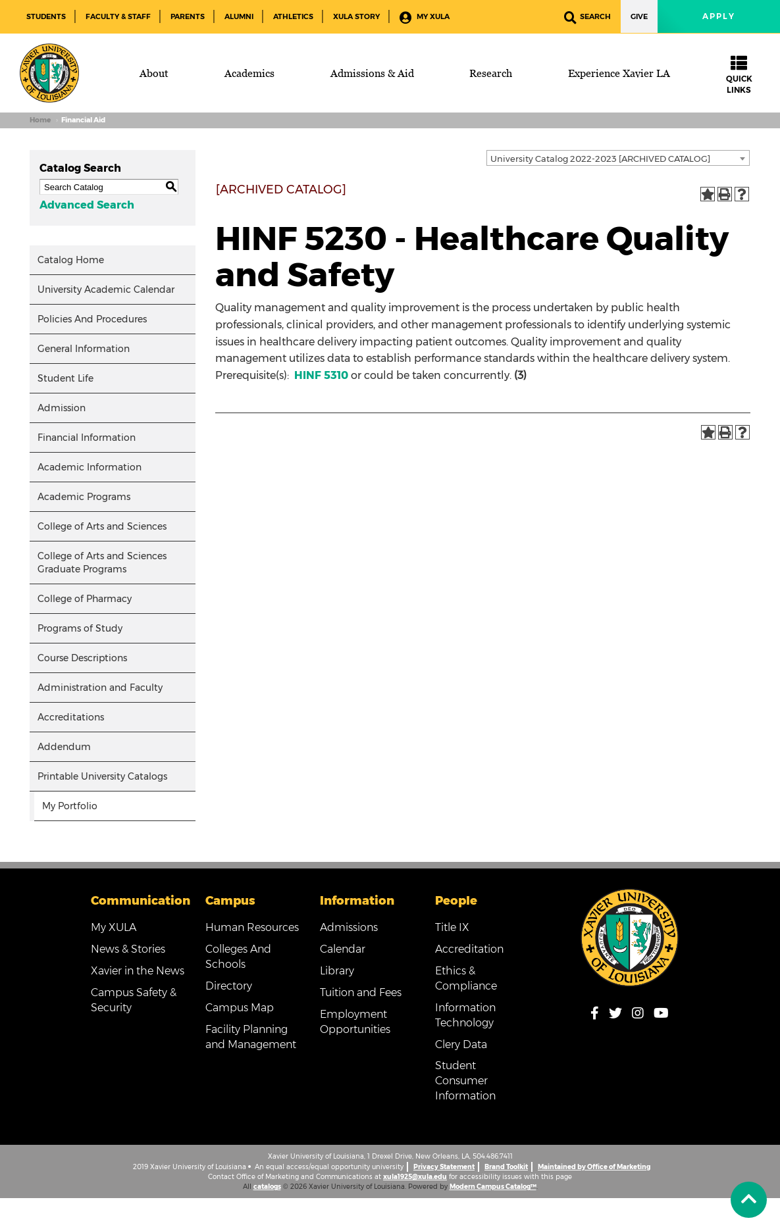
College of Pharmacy (85, 599)
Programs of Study (80, 628)
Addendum (64, 747)
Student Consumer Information (465, 1080)
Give (639, 16)
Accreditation (469, 949)
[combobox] (618, 158)
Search (587, 17)
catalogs (267, 1186)
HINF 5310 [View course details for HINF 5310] (321, 375)
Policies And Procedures (92, 319)
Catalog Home (71, 260)
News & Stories (128, 949)
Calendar (342, 949)
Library (337, 971)
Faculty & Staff (118, 16)
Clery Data (461, 1044)
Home (40, 120)
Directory (228, 986)
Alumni (238, 16)
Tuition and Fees (361, 992)
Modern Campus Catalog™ (493, 1186)
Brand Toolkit (506, 1167)
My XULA (425, 17)
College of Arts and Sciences (102, 526)
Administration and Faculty (100, 687)
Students (46, 16)
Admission (62, 408)
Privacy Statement (444, 1167)
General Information (84, 349)
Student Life (65, 378)
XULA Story (356, 16)
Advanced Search (86, 205)
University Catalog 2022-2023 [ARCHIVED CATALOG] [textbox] (600, 158)
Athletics (293, 16)
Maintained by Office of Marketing (594, 1167)
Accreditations (71, 717)
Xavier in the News (137, 971)
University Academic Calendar (106, 289)
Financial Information (87, 437)
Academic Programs (84, 497)
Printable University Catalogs (102, 776)
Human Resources (252, 927)
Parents (187, 16)
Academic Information (90, 467)
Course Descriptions (82, 658)
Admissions (349, 927)
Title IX (452, 927)
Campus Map (239, 1007)
